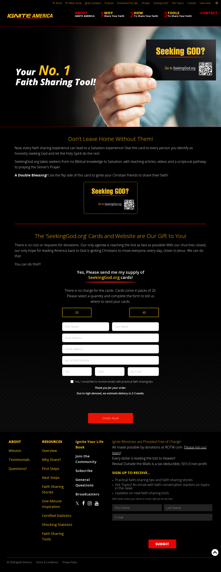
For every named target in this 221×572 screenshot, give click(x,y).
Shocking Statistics (57, 524)
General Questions (84, 482)
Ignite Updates (93, 3)
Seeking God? (160, 3)
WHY (112, 14)
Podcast (109, 3)
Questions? (18, 468)
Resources (52, 441)
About (15, 441)
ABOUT (85, 14)
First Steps (50, 468)
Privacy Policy (70, 562)
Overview (49, 450)
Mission (15, 450)
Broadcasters (87, 494)
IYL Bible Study (73, 3)
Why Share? (51, 459)
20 (77, 312)
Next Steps (51, 477)
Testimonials (19, 459)
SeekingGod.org (104, 277)
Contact (191, 3)
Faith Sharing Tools (53, 536)
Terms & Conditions (47, 562)
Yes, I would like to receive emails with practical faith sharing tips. (114, 381)
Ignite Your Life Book (89, 444)
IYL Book (57, 3)
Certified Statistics (56, 515)
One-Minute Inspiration (52, 504)
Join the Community (85, 459)
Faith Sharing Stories (53, 489)
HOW (144, 14)
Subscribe (205, 3)
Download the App (127, 3)
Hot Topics (178, 3)
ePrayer (146, 3)
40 (144, 312)
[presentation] (110, 403)
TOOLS (178, 14)
